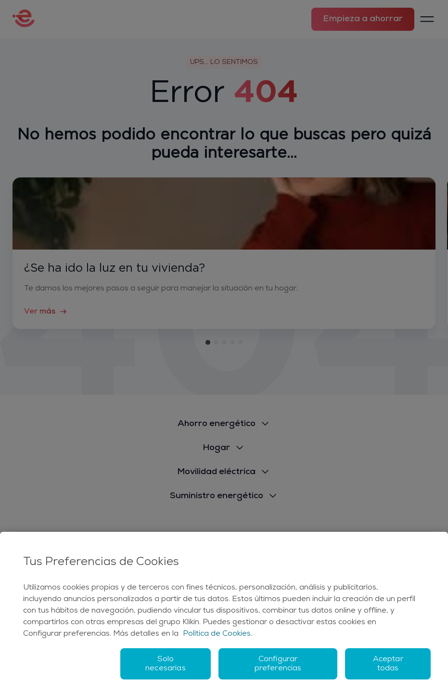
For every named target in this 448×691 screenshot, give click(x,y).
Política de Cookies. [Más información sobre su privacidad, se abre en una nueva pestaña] (217, 634)
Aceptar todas (388, 663)
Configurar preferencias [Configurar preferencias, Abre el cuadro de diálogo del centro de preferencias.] (278, 663)
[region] (224, 611)
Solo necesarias (165, 663)
